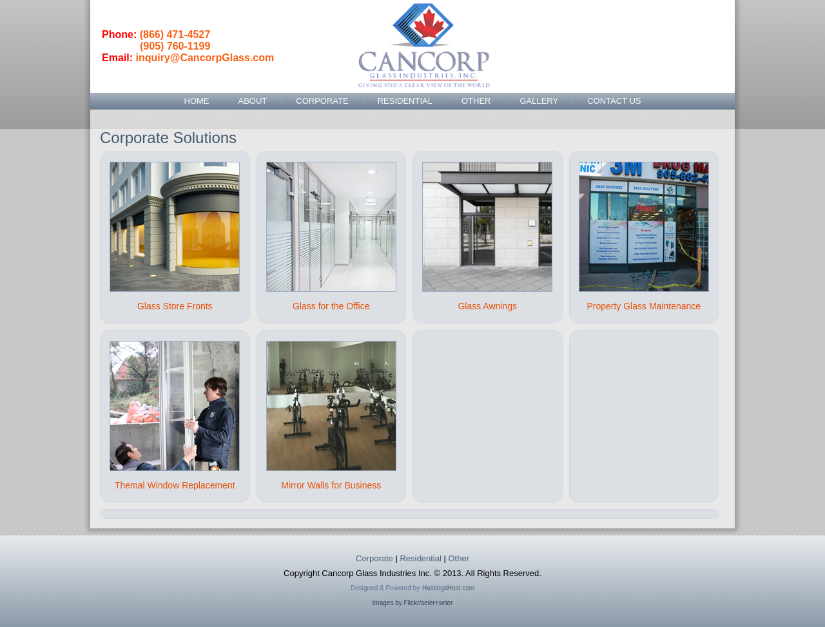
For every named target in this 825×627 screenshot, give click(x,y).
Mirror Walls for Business (331, 485)
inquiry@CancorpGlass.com (204, 57)
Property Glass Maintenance (644, 306)
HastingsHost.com (448, 588)
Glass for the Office (331, 306)
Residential (405, 101)
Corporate (322, 101)
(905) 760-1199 (175, 46)
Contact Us (614, 101)
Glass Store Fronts (175, 306)
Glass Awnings (487, 306)
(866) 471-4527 (175, 34)
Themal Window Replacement (175, 485)
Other (476, 101)
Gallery (538, 101)
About (252, 101)
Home (196, 101)
